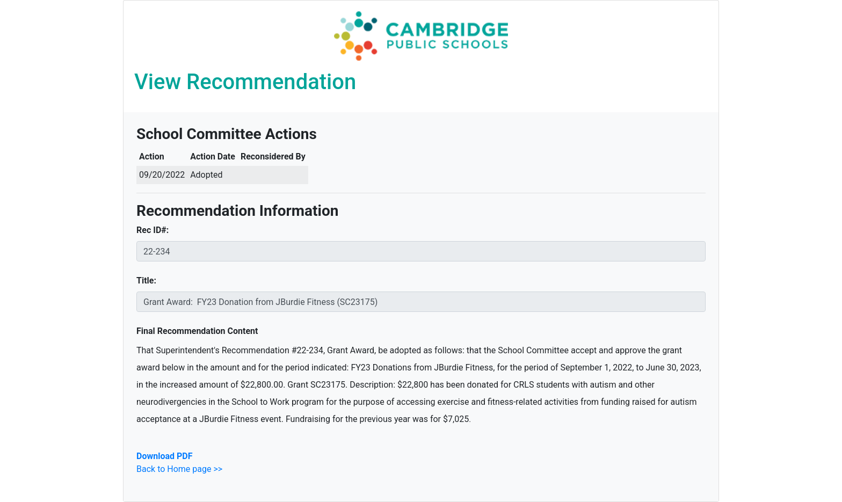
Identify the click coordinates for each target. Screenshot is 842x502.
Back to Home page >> (179, 469)
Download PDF (164, 456)
